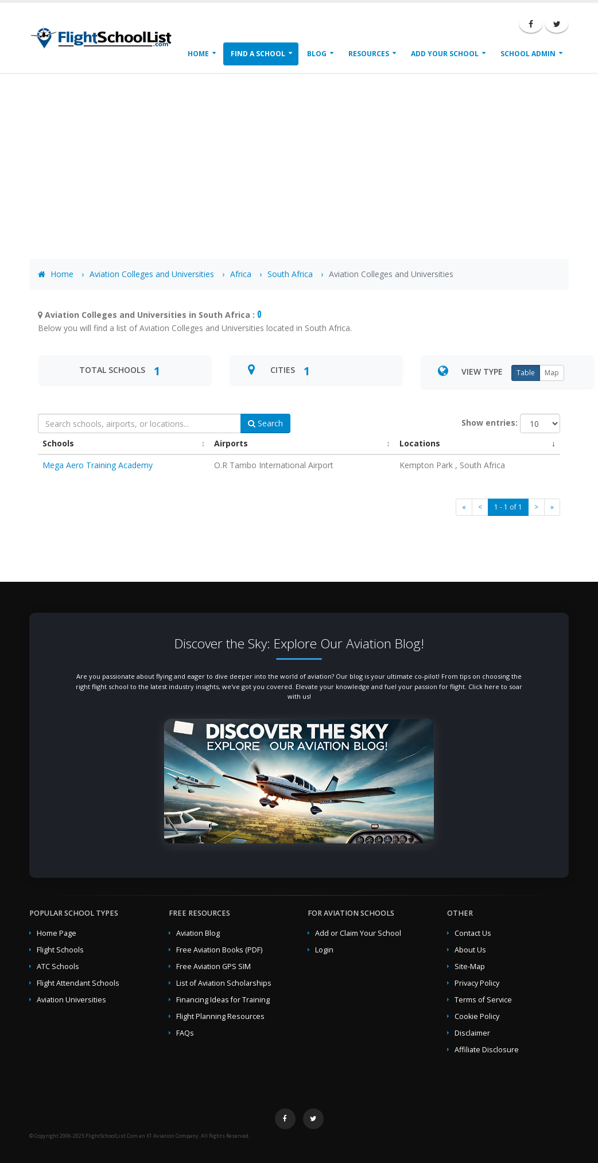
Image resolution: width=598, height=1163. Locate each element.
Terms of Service (483, 1000)
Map (552, 373)
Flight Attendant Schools (78, 983)
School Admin (528, 54)
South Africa (290, 274)
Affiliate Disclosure (487, 1050)
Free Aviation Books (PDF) (219, 950)
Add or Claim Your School (358, 933)
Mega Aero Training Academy (97, 465)
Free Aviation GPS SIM (213, 966)
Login (324, 950)
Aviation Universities (71, 1000)
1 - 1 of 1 (508, 507)
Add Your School (445, 54)
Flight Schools (60, 950)
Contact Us (473, 933)
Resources (368, 54)
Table (526, 373)
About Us (470, 950)
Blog (317, 54)
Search (265, 423)
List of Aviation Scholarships (223, 983)
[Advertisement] (299, 158)
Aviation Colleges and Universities (152, 274)
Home (198, 54)
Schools (58, 443)
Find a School (258, 54)
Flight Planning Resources (220, 1016)
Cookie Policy (477, 1016)
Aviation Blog (198, 933)
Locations (419, 443)
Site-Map (470, 966)
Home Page (56, 933)
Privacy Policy (477, 983)
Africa (240, 274)
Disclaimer (472, 1033)
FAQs (185, 1033)
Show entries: (489, 422)
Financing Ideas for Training (223, 1000)
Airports (231, 443)
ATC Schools (58, 966)
